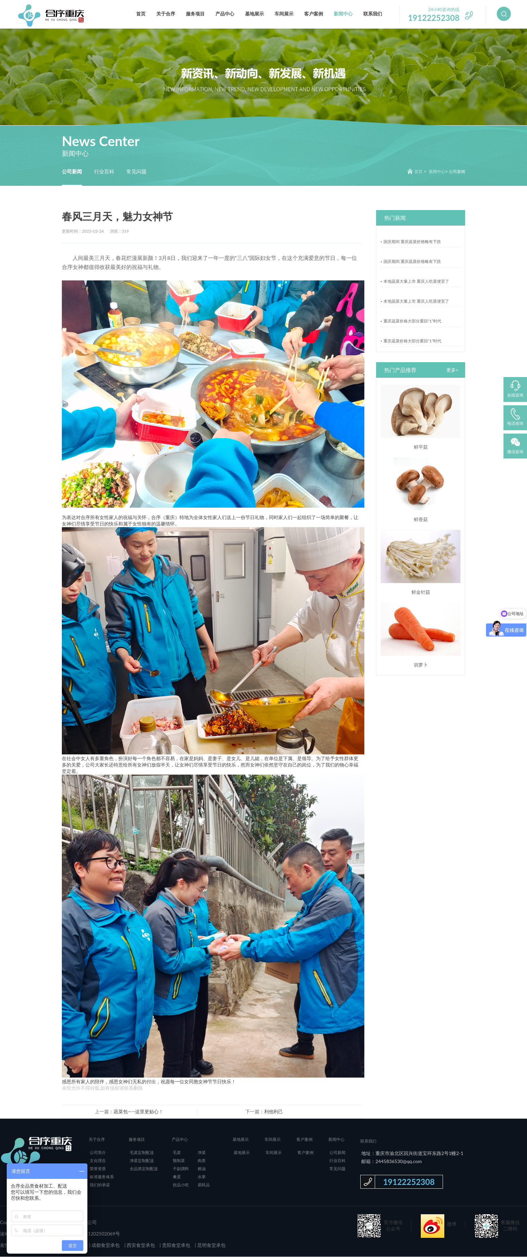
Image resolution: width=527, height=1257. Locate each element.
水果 (202, 1177)
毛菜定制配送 (142, 1152)
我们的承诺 (100, 1185)
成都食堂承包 (105, 1245)
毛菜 (177, 1152)
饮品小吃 (181, 1185)
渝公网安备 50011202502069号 (86, 1234)
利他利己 (273, 1112)
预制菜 (179, 1160)
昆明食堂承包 (211, 1245)
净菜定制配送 (142, 1160)
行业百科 (104, 171)
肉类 (202, 1160)
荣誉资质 (98, 1168)
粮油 (202, 1168)
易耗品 (204, 1185)
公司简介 (98, 1152)
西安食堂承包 (140, 1245)
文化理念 (98, 1160)
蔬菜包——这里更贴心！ (138, 1112)
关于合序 (165, 13)
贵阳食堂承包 (175, 1245)
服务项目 (195, 13)
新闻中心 (343, 13)
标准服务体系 (102, 1177)
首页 (141, 13)
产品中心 (224, 13)
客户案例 (313, 13)
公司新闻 (72, 171)
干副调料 (181, 1168)
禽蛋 (177, 1177)
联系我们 (372, 13)
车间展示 (284, 13)
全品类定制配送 (144, 1168)
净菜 (202, 1152)
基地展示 (254, 13)
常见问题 (136, 171)
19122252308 (409, 1182)
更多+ (452, 370)
